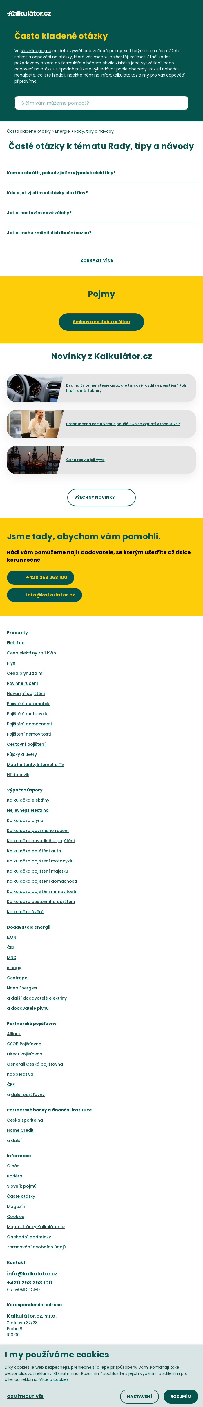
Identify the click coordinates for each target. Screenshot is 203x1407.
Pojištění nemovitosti (29, 734)
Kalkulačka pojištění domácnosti (42, 881)
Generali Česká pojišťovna (35, 1064)
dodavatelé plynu (30, 1008)
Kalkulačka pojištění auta (34, 851)
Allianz (14, 1034)
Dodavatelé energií (29, 927)
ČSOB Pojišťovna (24, 1044)
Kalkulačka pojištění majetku (37, 871)
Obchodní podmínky (29, 1237)
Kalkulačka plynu (25, 820)
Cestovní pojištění (26, 744)
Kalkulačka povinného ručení (38, 830)
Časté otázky (21, 1196)
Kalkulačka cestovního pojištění (41, 901)
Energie (62, 131)
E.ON (11, 937)
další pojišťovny (28, 1094)
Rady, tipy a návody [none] (94, 131)
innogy (14, 968)
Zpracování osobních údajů (36, 1247)
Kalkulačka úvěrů (25, 912)
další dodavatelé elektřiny (39, 998)
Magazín (16, 1206)
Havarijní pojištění (26, 693)
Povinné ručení (22, 683)
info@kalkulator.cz (32, 1273)
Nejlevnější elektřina (28, 810)
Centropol (18, 978)
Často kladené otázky (61, 36)
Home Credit (20, 1130)
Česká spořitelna (25, 1120)
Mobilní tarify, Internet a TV (35, 764)
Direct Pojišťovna (24, 1054)
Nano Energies (22, 988)
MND (11, 957)
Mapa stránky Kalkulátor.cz (36, 1227)
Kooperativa (20, 1074)
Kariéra (14, 1176)
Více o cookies (54, 1379)
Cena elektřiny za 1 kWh (31, 653)
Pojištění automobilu (28, 704)
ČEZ (10, 947)
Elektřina (16, 643)
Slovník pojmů (22, 1186)
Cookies (15, 1216)
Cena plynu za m (25, 673)
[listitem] (101, 173)
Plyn (11, 663)
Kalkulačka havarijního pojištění (41, 841)
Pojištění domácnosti (29, 724)
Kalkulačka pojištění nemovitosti (41, 891)
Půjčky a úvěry (22, 754)
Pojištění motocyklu (27, 714)
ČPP (11, 1084)
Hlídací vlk (18, 775)
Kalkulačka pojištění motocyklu (40, 861)
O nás (13, 1166)
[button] (193, 13)
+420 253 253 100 (29, 1282)
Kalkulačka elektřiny (28, 800)
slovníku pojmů (36, 51)
